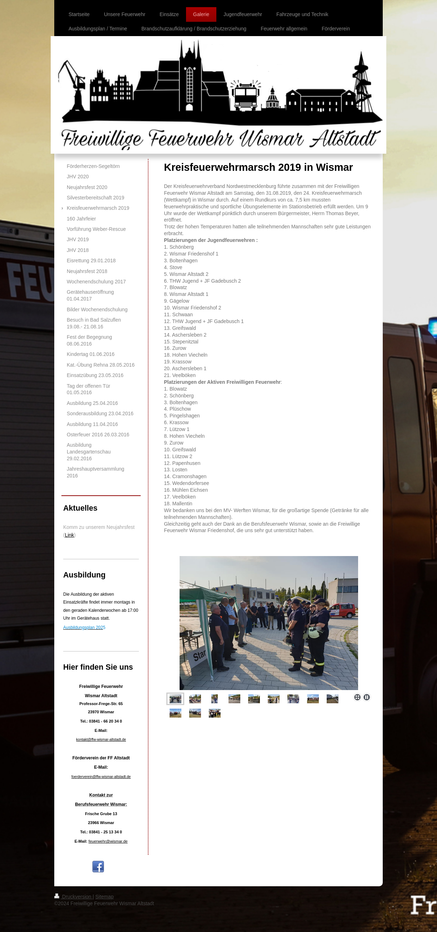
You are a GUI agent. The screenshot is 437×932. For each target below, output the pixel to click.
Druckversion (73, 896)
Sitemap (104, 896)
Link (69, 535)
